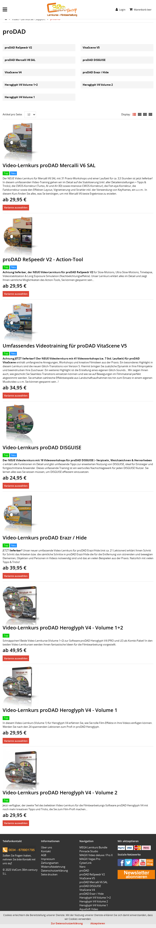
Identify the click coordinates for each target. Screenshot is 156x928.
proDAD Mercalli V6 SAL (20, 60)
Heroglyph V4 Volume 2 (98, 85)
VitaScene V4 (13, 72)
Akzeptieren (97, 923)
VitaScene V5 (91, 47)
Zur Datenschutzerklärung (67, 923)
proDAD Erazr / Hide (96, 72)
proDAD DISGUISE (94, 60)
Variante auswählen (16, 207)
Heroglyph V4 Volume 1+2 (21, 85)
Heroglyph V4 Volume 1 (20, 97)
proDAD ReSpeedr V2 (18, 47)
